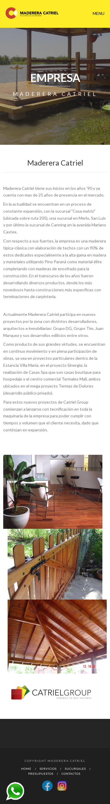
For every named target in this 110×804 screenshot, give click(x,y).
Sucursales (75, 768)
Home (26, 768)
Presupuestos (40, 773)
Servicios (48, 768)
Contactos (71, 773)
